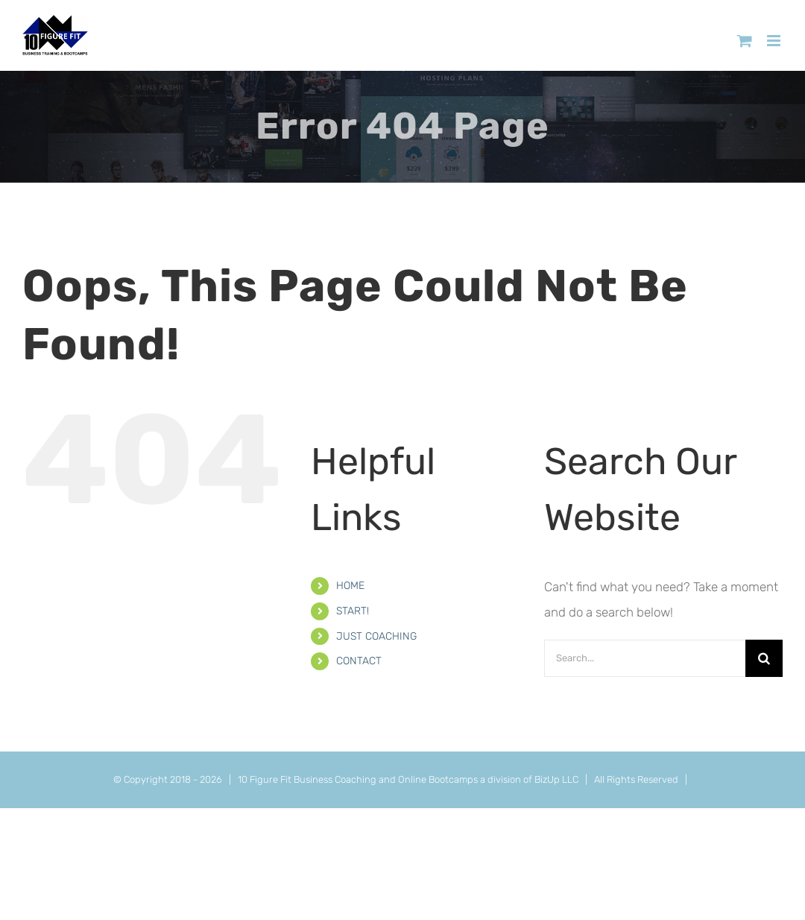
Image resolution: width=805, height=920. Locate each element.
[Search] (764, 658)
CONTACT (359, 661)
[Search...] (644, 658)
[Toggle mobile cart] (744, 40)
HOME (350, 585)
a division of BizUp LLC (529, 779)
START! (352, 611)
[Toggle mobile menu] (775, 40)
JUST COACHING (376, 636)
